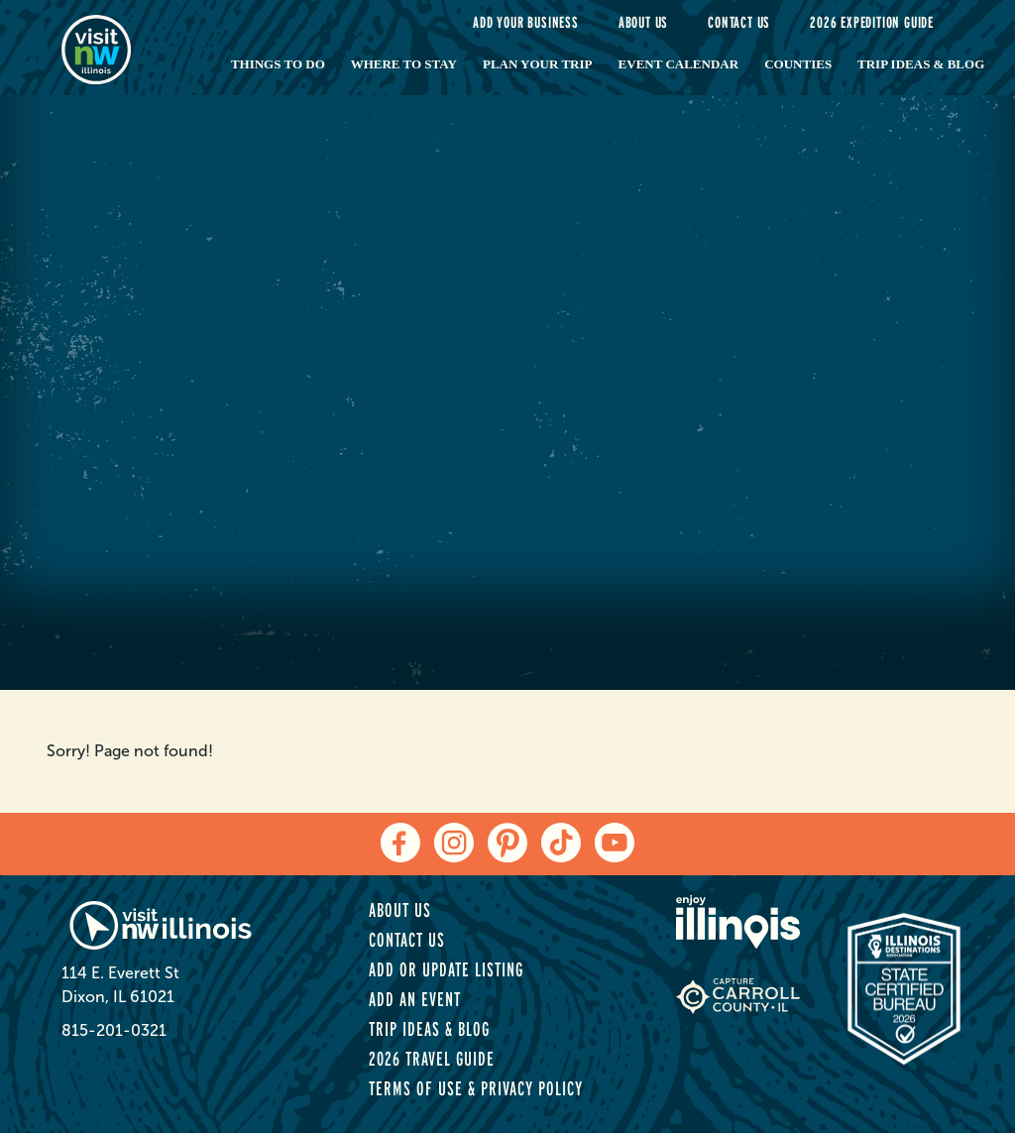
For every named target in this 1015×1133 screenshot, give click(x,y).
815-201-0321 (114, 1030)
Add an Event (415, 999)
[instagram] (454, 842)
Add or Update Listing (446, 969)
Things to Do (278, 64)
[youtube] (614, 842)
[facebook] (400, 842)
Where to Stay (404, 64)
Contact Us (739, 22)
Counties (798, 64)
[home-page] (123, 47)
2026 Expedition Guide (872, 22)
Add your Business (526, 22)
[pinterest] (507, 842)
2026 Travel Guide (432, 1059)
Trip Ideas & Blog (920, 64)
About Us (643, 22)
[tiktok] (561, 842)
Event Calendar (678, 64)
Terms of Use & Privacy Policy (476, 1088)
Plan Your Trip (538, 64)
